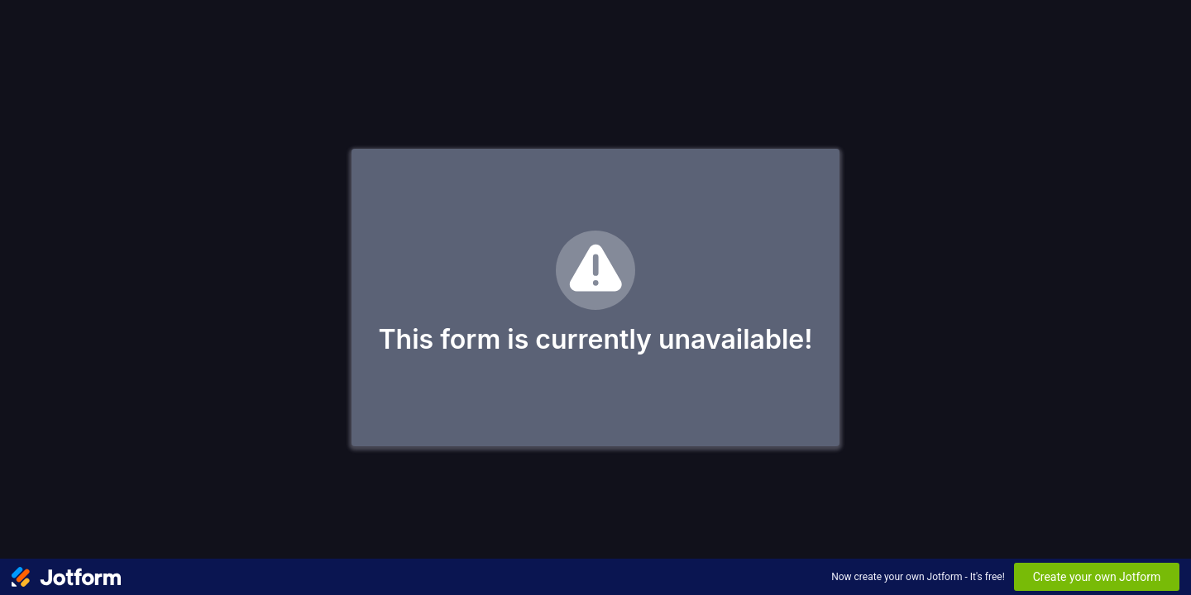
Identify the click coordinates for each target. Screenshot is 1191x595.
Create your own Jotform (1097, 576)
